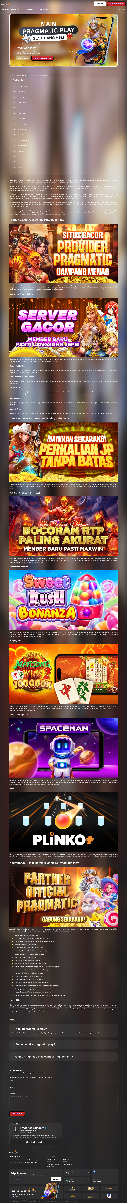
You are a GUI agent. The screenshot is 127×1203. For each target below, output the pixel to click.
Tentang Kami (50, 1159)
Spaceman (21, 151)
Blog (124, 9)
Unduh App (99, 3)
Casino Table (22, 102)
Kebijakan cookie (70, 1201)
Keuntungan (21, 162)
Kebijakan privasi (58, 1201)
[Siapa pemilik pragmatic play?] (13, 1044)
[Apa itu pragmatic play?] (13, 1029)
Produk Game (22, 91)
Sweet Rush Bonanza (24, 140)
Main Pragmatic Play (116, 3)
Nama (11, 1080)
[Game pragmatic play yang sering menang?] (13, 1056)
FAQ (19, 172)
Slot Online (21, 97)
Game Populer (22, 129)
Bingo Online (22, 118)
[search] (119, 9)
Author (48, 1162)
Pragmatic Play (22, 86)
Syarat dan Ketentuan (53, 1164)
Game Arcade (22, 108)
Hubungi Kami (67, 1164)
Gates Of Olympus (23, 135)
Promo (65, 1162)
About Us (66, 1159)
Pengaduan (50, 1166)
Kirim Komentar (17, 1113)
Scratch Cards (22, 124)
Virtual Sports (22, 113)
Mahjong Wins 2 (23, 145)
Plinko (19, 156)
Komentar (12, 1093)
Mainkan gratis (23, 58)
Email (11, 1087)
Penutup (20, 167)
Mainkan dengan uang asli (42, 58)
